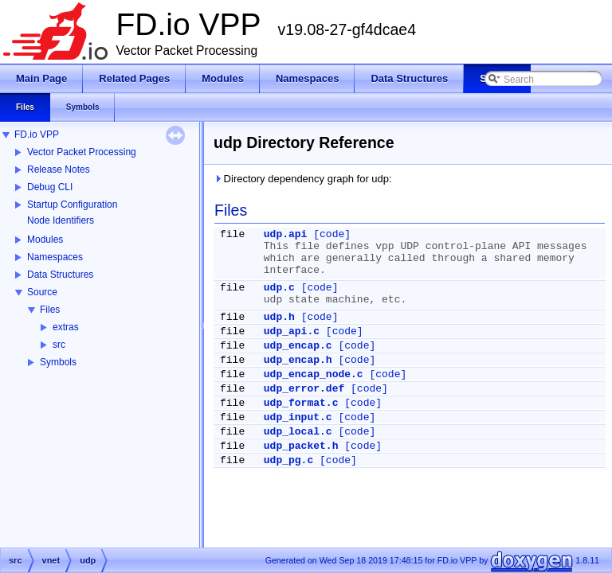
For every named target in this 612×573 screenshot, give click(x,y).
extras (66, 327)
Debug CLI (50, 187)
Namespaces (55, 257)
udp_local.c (298, 432)
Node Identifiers (60, 220)
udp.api (286, 234)
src (59, 344)
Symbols (58, 362)
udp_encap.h (298, 360)
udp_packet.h (301, 446)
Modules (45, 239)
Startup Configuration (72, 204)
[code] (332, 234)
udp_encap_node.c (313, 374)
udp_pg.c (288, 460)
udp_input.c (298, 417)
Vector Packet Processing (81, 152)
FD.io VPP (36, 134)
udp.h (279, 317)
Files (50, 309)
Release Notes (58, 169)
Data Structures (60, 274)
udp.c (279, 288)
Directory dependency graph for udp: (303, 179)
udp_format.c (301, 403)
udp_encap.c (298, 346)
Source (42, 292)
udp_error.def (304, 389)
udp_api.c (292, 331)
